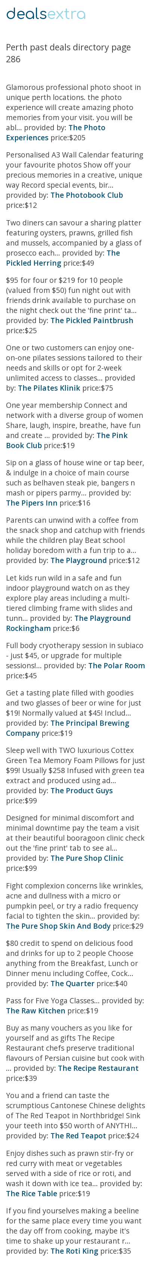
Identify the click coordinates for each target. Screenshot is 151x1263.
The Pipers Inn (32, 503)
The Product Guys (81, 790)
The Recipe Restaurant (98, 1068)
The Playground (78, 560)
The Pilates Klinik (49, 388)
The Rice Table (31, 1193)
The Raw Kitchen (35, 1011)
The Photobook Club (86, 195)
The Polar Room (116, 665)
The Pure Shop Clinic (86, 858)
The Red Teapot (78, 1136)
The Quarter (72, 983)
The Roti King (74, 1251)
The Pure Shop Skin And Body (58, 926)
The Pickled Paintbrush (91, 320)
